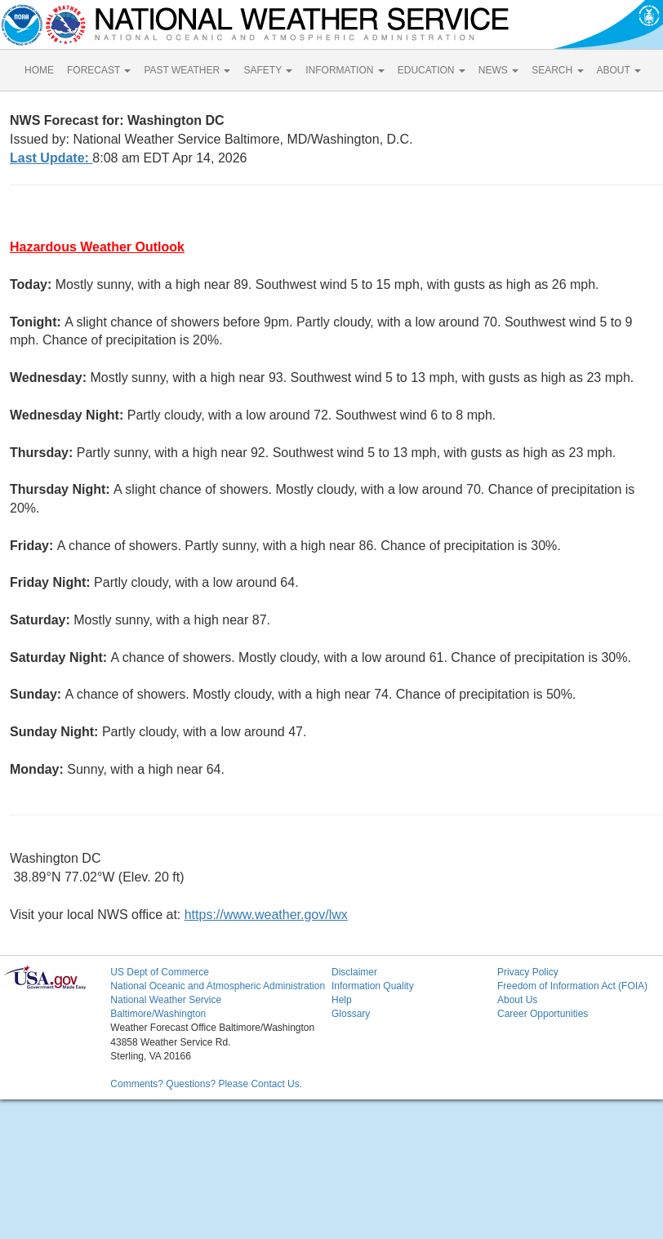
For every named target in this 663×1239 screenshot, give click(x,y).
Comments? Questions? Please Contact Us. (206, 1084)
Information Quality (373, 986)
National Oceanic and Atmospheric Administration (217, 986)
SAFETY (267, 70)
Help (342, 1000)
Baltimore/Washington (158, 1013)
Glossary (351, 1013)
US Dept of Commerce (159, 972)
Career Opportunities (542, 1013)
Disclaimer (354, 972)
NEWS (498, 70)
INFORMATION (344, 70)
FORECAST (99, 70)
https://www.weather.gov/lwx (266, 914)
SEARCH (557, 70)
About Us (517, 1000)
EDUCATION (431, 70)
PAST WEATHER (187, 70)
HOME (39, 70)
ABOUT (619, 70)
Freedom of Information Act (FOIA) (572, 986)
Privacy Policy (527, 972)
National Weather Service (165, 1000)
